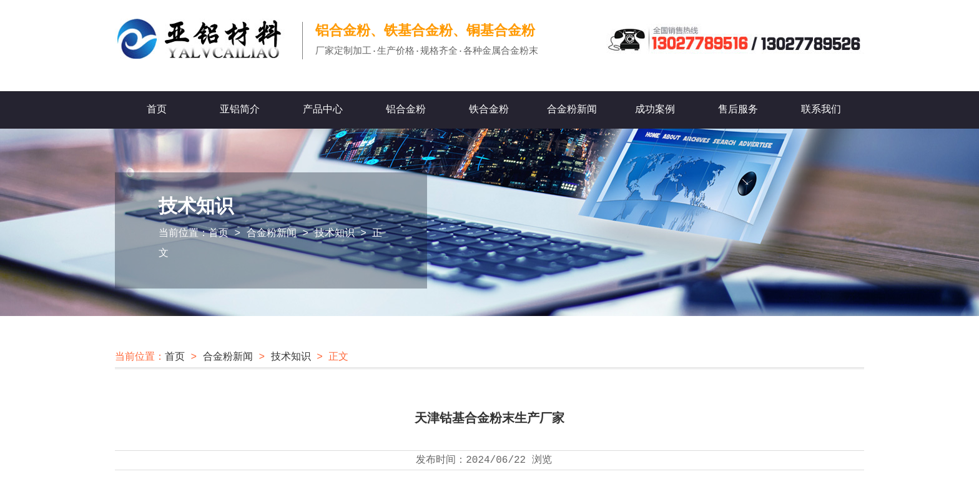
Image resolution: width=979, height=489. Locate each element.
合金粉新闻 (572, 110)
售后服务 (738, 110)
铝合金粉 (406, 110)
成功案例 (655, 110)
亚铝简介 (240, 110)
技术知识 (335, 233)
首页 (157, 110)
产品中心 (323, 110)
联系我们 (821, 110)
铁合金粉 (489, 110)
